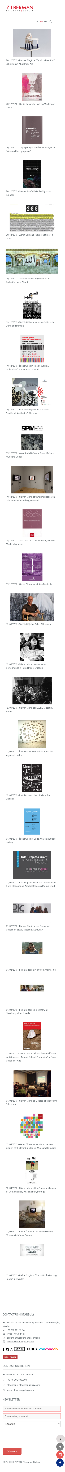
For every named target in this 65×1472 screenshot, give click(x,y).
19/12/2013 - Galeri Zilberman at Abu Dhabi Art (29, 584)
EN (41, 21)
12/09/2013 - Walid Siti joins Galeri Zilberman (28, 624)
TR (36, 21)
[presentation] (29, 1437)
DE (45, 21)
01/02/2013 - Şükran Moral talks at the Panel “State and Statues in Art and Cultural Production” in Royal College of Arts (31, 1057)
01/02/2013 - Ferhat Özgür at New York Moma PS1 (31, 969)
